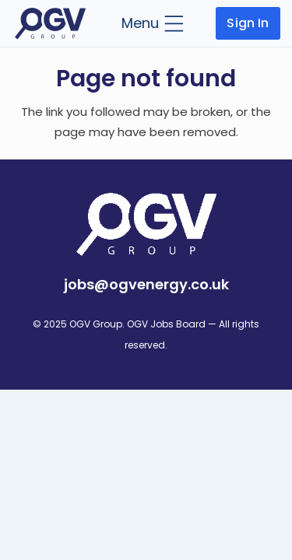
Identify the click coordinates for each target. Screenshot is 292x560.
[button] (152, 23)
